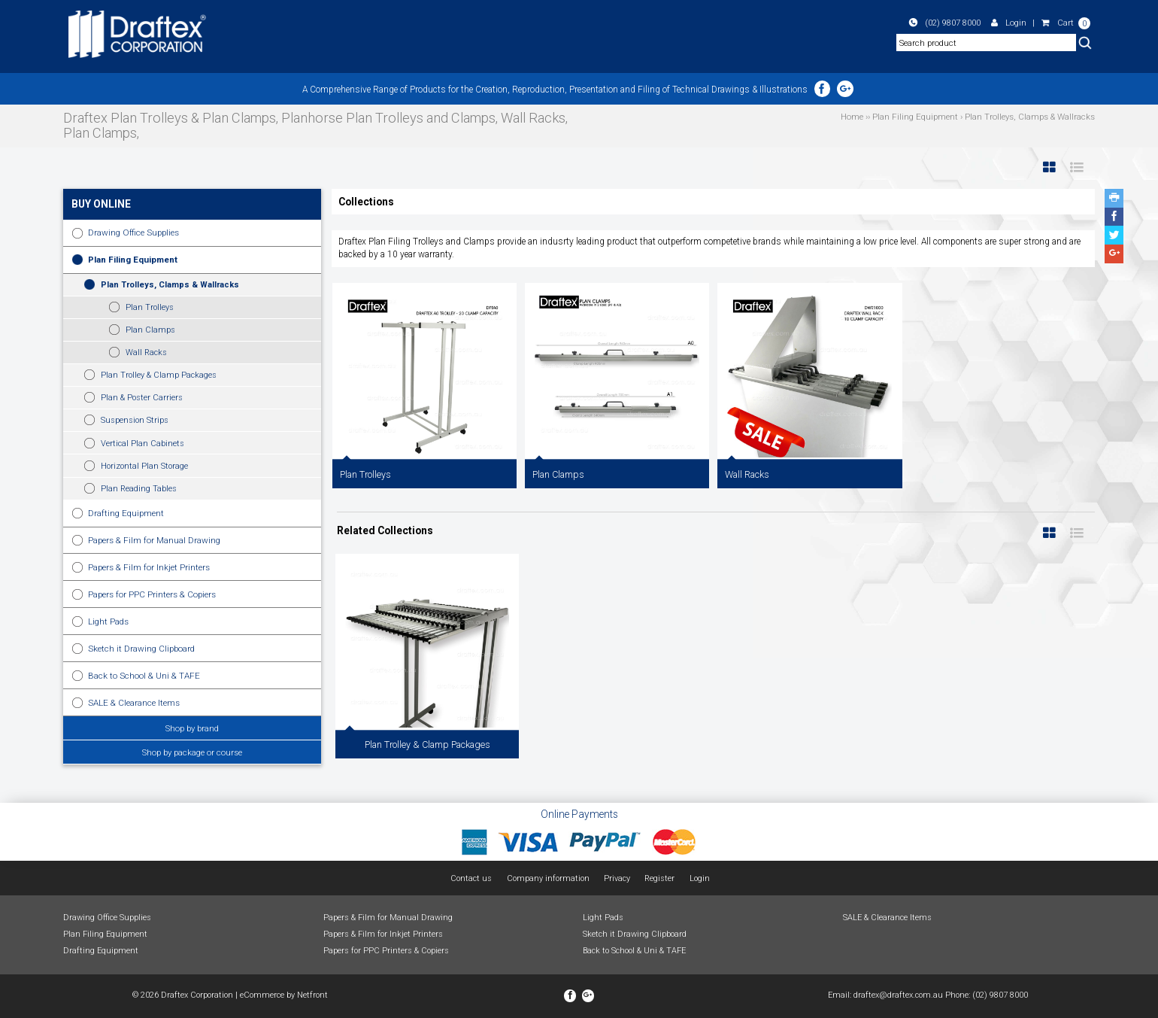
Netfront (312, 995)
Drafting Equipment (126, 513)
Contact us (471, 878)
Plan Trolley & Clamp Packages (159, 375)
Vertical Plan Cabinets (142, 443)
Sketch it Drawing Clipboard (141, 648)
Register (659, 878)
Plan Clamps (150, 330)
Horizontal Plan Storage (144, 466)
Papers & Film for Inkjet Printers (149, 567)
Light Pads (108, 621)
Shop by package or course (192, 752)
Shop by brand (192, 728)
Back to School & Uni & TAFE (144, 675)
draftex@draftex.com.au (898, 995)
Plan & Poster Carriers (142, 398)
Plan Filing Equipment (132, 259)
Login (1008, 22)
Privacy (617, 878)
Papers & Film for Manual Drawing (154, 540)
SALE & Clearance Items (134, 702)
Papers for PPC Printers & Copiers (152, 594)
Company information (548, 878)
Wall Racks (146, 352)
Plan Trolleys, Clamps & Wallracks (170, 285)
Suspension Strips (134, 420)
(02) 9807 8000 (945, 22)
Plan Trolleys (150, 307)
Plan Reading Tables (139, 489)
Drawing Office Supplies (133, 232)
